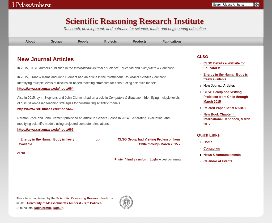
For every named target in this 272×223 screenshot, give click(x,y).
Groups (56, 41)
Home (207, 142)
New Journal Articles (219, 86)
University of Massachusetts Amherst (54, 203)
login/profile (43, 207)
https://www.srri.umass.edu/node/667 (45, 129)
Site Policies (92, 203)
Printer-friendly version (130, 159)
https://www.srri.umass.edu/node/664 (45, 88)
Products (140, 41)
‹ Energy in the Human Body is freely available (46, 142)
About (30, 41)
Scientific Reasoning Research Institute (135, 21)
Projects (110, 41)
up (98, 139)
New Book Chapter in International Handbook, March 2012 (226, 119)
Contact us (211, 148)
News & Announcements (222, 155)
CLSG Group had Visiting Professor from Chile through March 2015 (225, 97)
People (83, 41)
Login (154, 159)
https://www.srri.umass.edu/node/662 (45, 109)
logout (58, 207)
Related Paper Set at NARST (224, 108)
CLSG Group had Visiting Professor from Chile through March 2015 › (149, 142)
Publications (172, 41)
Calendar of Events (217, 161)
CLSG (21, 153)
